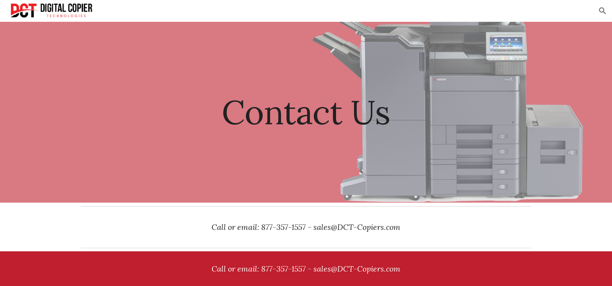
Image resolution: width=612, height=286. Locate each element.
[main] (306, 112)
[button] (602, 11)
